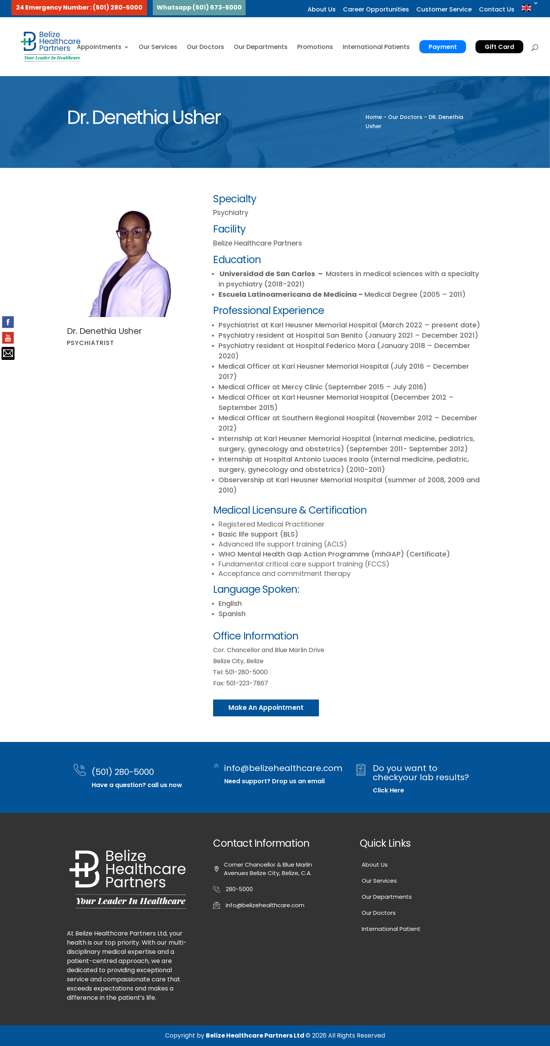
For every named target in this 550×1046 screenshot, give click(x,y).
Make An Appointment (266, 707)
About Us (321, 9)
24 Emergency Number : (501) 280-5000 (79, 7)
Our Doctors (205, 47)
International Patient (391, 929)
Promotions (315, 47)
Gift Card (499, 46)
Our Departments (261, 47)
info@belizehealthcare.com (283, 768)
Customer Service (444, 9)
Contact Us (496, 9)
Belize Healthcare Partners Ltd (256, 1035)
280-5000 (239, 889)
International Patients (376, 47)
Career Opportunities (376, 9)
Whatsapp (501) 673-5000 (199, 7)
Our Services (158, 47)
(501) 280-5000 (123, 772)
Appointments (99, 47)
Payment (443, 46)
